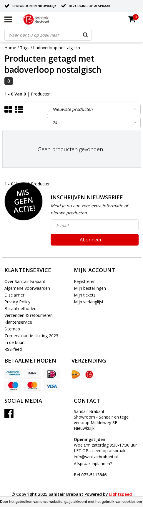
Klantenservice (18, 322)
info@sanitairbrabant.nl (96, 457)
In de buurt (14, 342)
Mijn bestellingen (90, 288)
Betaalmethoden (20, 308)
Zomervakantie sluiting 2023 (31, 335)
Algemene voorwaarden (27, 288)
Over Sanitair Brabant (24, 281)
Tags (24, 47)
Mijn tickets (85, 295)
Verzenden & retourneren (28, 315)
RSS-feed (13, 349)
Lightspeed (120, 494)
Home (10, 47)
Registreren (85, 281)
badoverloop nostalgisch (56, 47)
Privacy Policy (17, 301)
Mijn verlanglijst (89, 301)
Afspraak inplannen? (93, 469)
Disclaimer (14, 295)
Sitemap (12, 329)
